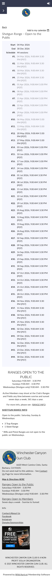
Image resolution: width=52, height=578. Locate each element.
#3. (13, 70)
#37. (13, 308)
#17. (13, 168)
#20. (13, 189)
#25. (13, 224)
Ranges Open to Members (17, 498)
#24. (13, 217)
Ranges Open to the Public (18, 484)
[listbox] (38, 30)
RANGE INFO (39, 404)
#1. (13, 56)
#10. (13, 119)
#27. (13, 238)
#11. (13, 126)
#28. (13, 245)
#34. (13, 287)
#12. (13, 133)
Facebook (6, 516)
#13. (13, 140)
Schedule (10, 52)
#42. (13, 343)
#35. (13, 294)
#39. (13, 321)
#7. (13, 98)
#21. (13, 196)
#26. (13, 231)
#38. (13, 315)
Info (4, 508)
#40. (13, 328)
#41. (13, 336)
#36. (13, 301)
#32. (13, 273)
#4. (13, 77)
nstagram (7, 519)
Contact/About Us (11, 513)
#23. (13, 210)
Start (13, 44)
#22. (13, 203)
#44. (13, 356)
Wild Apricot (21, 574)
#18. (13, 175)
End (13, 48)
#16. (13, 161)
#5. (13, 84)
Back (4, 27)
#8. (13, 105)
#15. (13, 154)
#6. (13, 91)
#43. (13, 349)
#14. (13, 147)
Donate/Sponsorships (12, 522)
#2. (13, 63)
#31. (13, 266)
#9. (13, 112)
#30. (13, 259)
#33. (13, 280)
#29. (13, 252)
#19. (13, 182)
